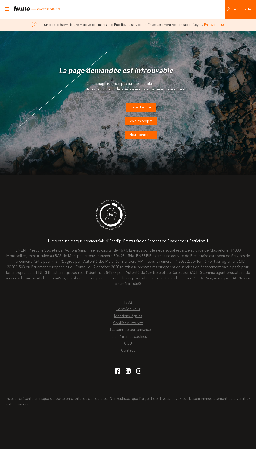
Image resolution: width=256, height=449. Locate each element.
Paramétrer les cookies (128, 337)
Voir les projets (141, 121)
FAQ (128, 302)
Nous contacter (141, 134)
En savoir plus (214, 24)
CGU (128, 344)
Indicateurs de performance (128, 330)
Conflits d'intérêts (128, 323)
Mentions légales (128, 316)
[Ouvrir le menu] (7, 9)
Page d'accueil (141, 107)
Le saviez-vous (128, 309)
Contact (128, 350)
